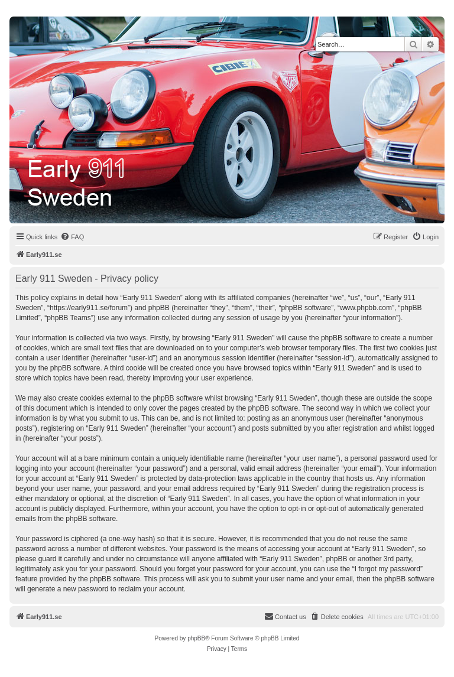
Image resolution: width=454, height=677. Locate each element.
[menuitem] (72, 237)
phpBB (196, 638)
